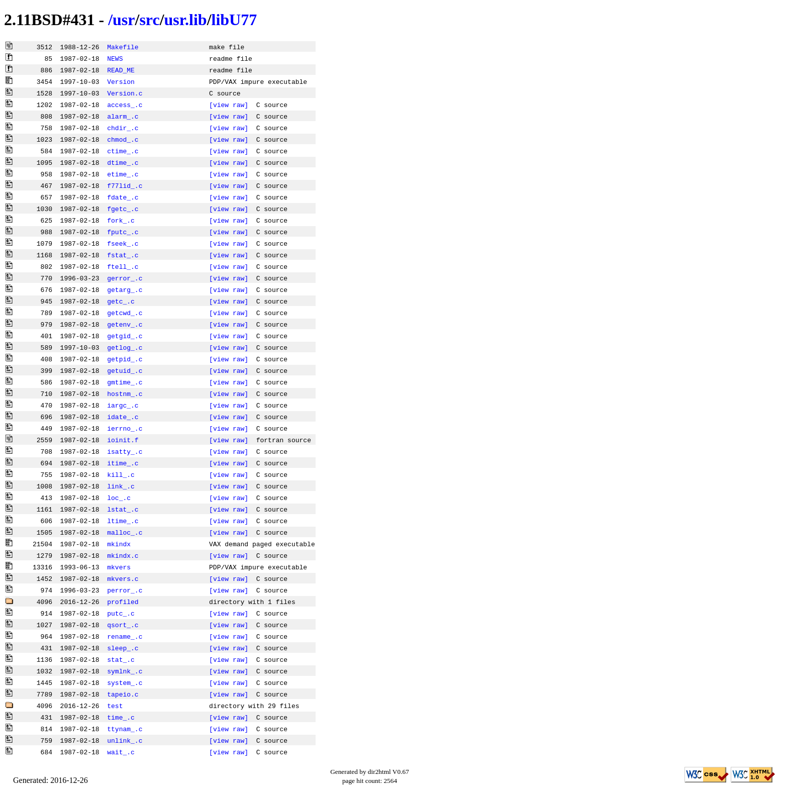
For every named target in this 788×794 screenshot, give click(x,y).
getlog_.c (124, 347)
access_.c (124, 104)
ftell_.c (122, 266)
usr (124, 20)
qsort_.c (122, 624)
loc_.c (119, 497)
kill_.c (121, 474)
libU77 (234, 20)
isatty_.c (124, 451)
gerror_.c (124, 277)
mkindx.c (122, 555)
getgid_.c (124, 335)
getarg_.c (124, 289)
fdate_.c (122, 197)
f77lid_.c (124, 185)
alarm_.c (122, 116)
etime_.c (122, 173)
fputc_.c (122, 231)
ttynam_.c (124, 728)
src (149, 20)
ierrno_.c (124, 428)
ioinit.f (122, 439)
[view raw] (228, 104)
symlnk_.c (124, 670)
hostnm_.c (124, 393)
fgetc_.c (122, 208)
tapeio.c (122, 694)
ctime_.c (122, 150)
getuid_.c (124, 370)
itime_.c (122, 462)
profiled (122, 601)
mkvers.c (122, 578)
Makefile (122, 46)
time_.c (121, 717)
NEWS (115, 58)
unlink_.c (124, 740)
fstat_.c (122, 254)
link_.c (121, 485)
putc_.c (121, 613)
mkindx (119, 543)
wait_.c (121, 751)
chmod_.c (122, 139)
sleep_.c (122, 647)
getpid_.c (124, 358)
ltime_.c (122, 520)
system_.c (124, 682)
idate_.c (122, 416)
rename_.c (124, 636)
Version (121, 81)
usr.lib (185, 20)
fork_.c (121, 220)
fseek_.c (122, 243)
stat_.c (121, 659)
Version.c (124, 92)
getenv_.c (124, 324)
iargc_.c (122, 405)
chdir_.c (122, 127)
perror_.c (124, 589)
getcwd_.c (124, 312)
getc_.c (121, 301)
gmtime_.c (124, 381)
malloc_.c (124, 532)
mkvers (119, 566)
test (115, 705)
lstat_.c (122, 509)
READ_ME (121, 69)
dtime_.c (122, 162)
